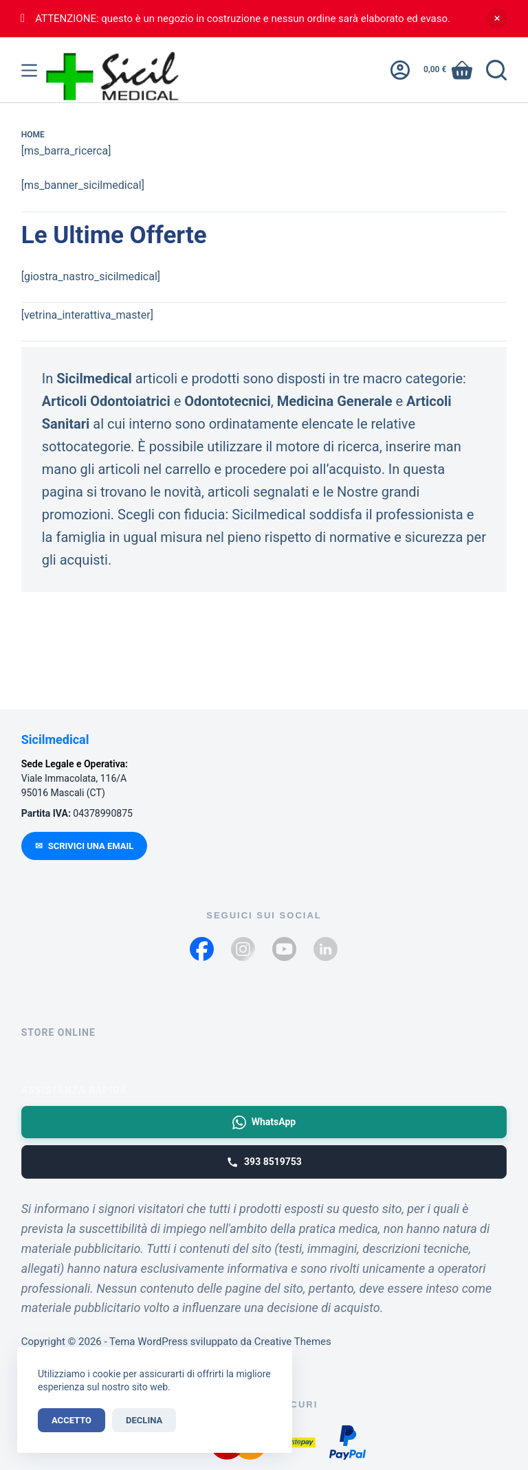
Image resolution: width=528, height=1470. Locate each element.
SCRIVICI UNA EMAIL (84, 846)
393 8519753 (264, 1162)
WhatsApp (264, 1122)
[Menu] (29, 70)
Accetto (71, 1420)
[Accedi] (400, 70)
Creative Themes (292, 1341)
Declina (144, 1420)
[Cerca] (496, 70)
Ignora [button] (497, 18)
